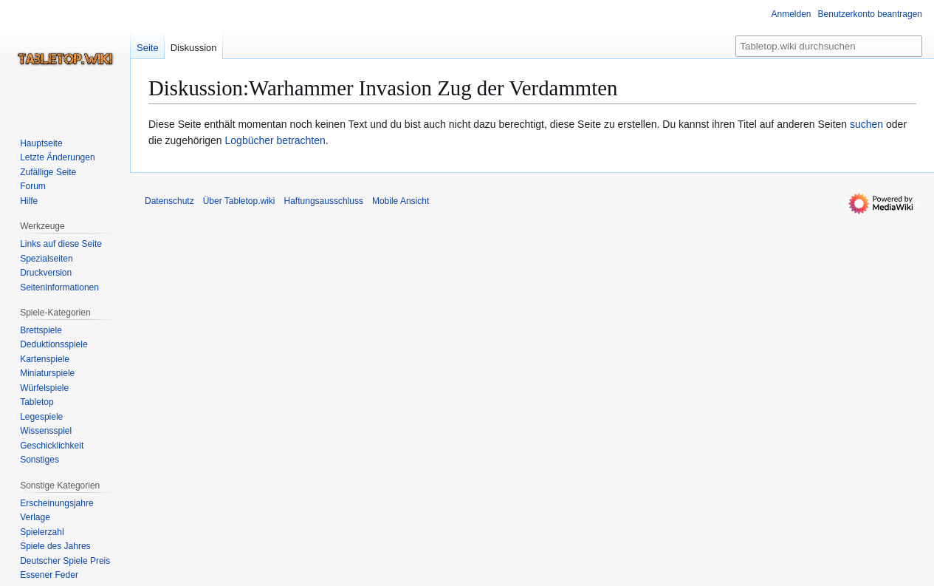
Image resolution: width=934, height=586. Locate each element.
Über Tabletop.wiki (239, 201)
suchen (866, 124)
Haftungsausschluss (323, 201)
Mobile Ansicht (400, 201)
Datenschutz (169, 201)
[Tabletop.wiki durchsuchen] (828, 46)
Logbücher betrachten (275, 140)
